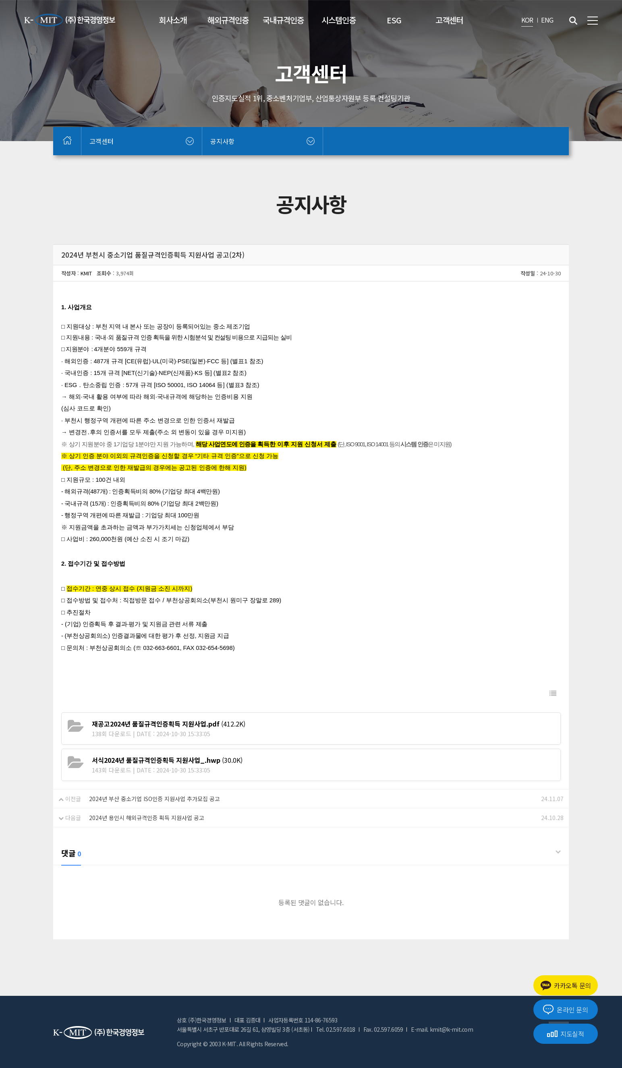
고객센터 (449, 20)
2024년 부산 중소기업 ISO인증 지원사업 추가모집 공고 (154, 799)
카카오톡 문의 (565, 986)
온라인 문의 (565, 1009)
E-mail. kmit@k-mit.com (442, 1029)
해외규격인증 (228, 20)
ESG (394, 20)
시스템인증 (338, 20)
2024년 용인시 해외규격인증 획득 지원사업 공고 (146, 818)
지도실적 (565, 1034)
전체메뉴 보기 (592, 21)
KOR (527, 20)
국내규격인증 (283, 20)
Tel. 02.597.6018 (335, 1029)
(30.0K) (167, 760)
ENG (547, 20)
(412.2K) (168, 724)
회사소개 (173, 20)
